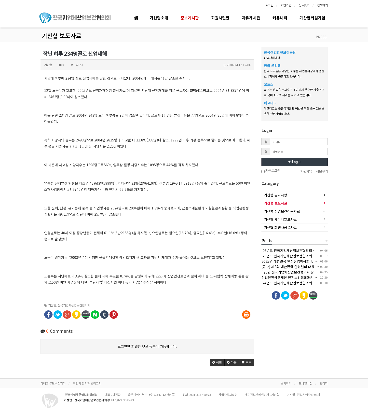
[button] (217, 362)
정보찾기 (304, 5)
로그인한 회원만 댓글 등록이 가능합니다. (147, 346)
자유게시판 (251, 18)
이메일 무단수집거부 (53, 383)
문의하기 (286, 383)
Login (294, 162)
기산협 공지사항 (275, 195)
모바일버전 (305, 383)
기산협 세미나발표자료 (280, 219)
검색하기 (322, 5)
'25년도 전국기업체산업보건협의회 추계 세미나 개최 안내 (303, 255)
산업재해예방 (272, 57)
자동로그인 (270, 171)
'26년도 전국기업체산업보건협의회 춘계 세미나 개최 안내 (303, 250)
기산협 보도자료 (61, 35)
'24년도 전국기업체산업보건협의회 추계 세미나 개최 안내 (303, 282)
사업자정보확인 (227, 394)
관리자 (324, 383)
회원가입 (286, 5)
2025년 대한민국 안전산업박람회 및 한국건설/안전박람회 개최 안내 (310, 261)
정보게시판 (189, 18)
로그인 (269, 5)
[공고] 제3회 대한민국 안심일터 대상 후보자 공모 (296, 266)
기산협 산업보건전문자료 (282, 211)
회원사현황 (220, 18)
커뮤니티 (280, 18)
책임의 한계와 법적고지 (87, 383)
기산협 (52, 305)
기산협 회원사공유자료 (280, 227)
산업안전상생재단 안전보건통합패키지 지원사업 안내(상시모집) (307, 277)
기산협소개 (159, 18)
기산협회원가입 (312, 18)
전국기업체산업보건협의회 (74, 305)
